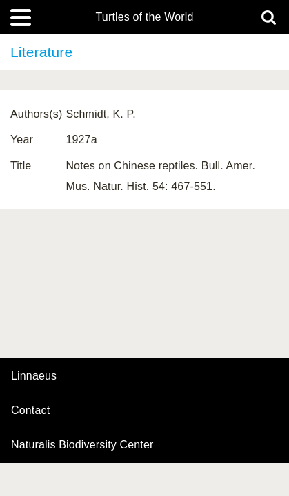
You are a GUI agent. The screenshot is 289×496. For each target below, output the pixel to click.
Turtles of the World (145, 17)
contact (30, 410)
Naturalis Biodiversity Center (82, 445)
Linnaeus (34, 376)
